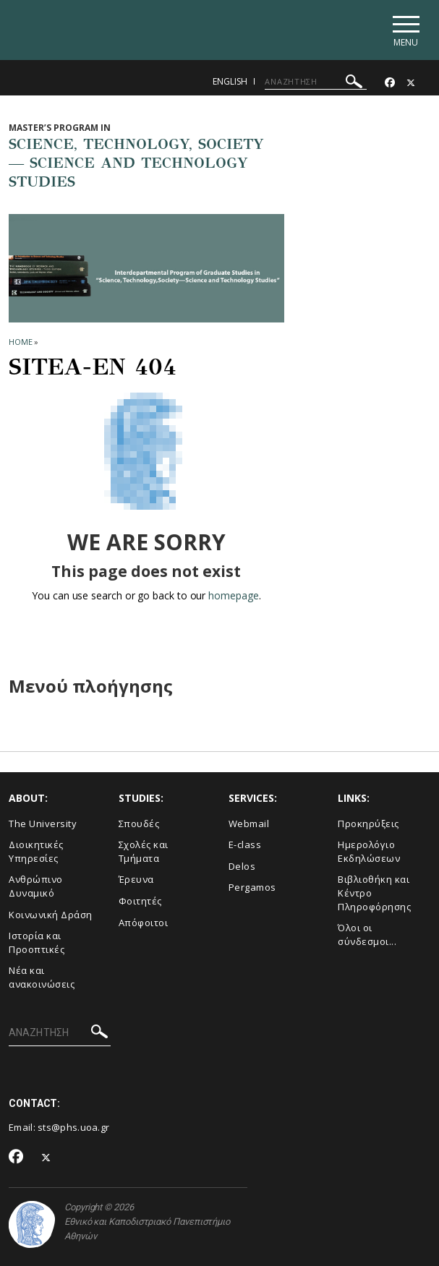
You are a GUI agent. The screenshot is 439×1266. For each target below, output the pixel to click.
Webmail (249, 823)
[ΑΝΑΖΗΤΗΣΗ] (316, 82)
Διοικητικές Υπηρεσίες (36, 851)
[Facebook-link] (390, 83)
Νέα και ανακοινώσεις (41, 977)
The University (43, 823)
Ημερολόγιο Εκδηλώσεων (369, 851)
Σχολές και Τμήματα (144, 851)
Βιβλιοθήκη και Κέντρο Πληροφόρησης (374, 892)
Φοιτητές (140, 900)
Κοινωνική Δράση (51, 914)
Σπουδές (139, 823)
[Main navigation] (405, 30)
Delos (242, 866)
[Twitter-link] (410, 83)
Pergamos (252, 887)
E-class (245, 844)
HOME (21, 341)
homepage (233, 595)
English (230, 81)
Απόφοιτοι (144, 922)
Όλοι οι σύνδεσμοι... (367, 934)
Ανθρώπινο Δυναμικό (36, 886)
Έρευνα (136, 879)
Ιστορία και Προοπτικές (36, 942)
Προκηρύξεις (368, 823)
